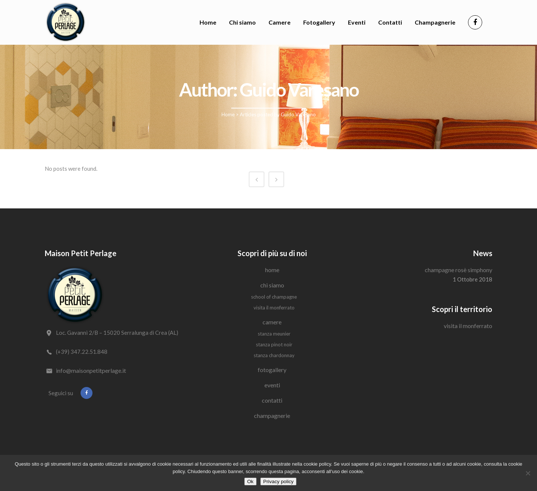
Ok (250, 481)
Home (228, 114)
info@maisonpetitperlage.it (91, 370)
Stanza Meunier (274, 334)
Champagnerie (272, 415)
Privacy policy (278, 481)
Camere (272, 321)
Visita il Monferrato (274, 308)
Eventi (272, 384)
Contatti (272, 400)
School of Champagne (274, 297)
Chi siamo (272, 285)
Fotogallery (272, 369)
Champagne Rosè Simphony (458, 269)
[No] (527, 473)
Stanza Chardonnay (274, 355)
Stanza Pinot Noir (274, 344)
